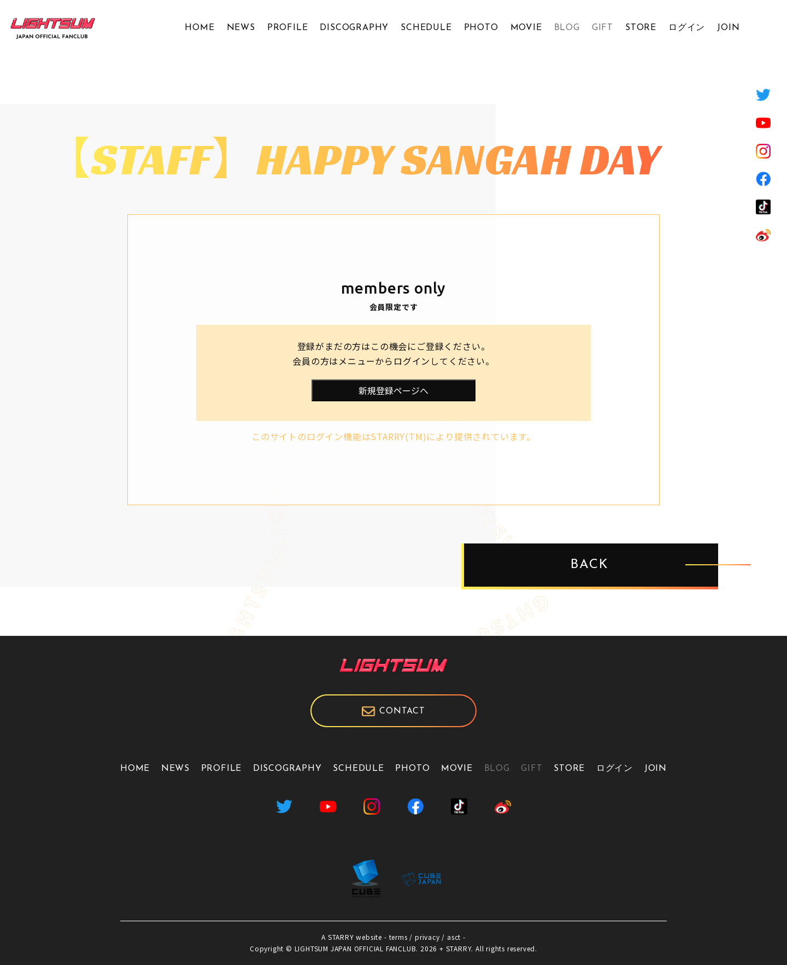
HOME (199, 28)
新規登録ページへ (393, 390)
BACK (589, 565)
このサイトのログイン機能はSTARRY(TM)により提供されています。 (393, 436)
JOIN (728, 28)
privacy (427, 936)
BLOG (567, 28)
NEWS (241, 28)
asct (454, 936)
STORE (640, 28)
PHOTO (481, 28)
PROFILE (287, 28)
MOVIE (526, 28)
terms (398, 936)
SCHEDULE (426, 28)
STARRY (341, 936)
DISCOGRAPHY (354, 28)
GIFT (602, 28)
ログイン (686, 28)
